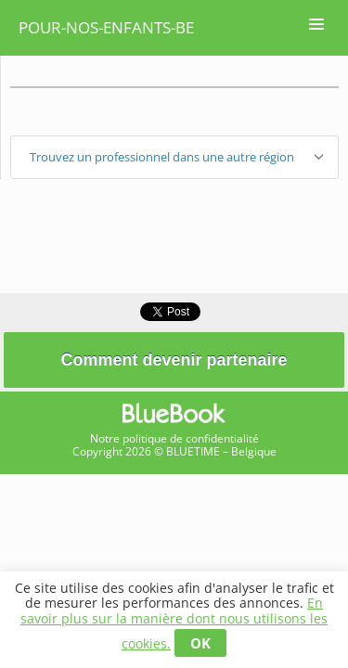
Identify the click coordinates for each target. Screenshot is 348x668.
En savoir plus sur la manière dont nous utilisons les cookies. (174, 623)
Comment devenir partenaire (173, 360)
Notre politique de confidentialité (174, 438)
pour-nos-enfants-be (106, 27)
